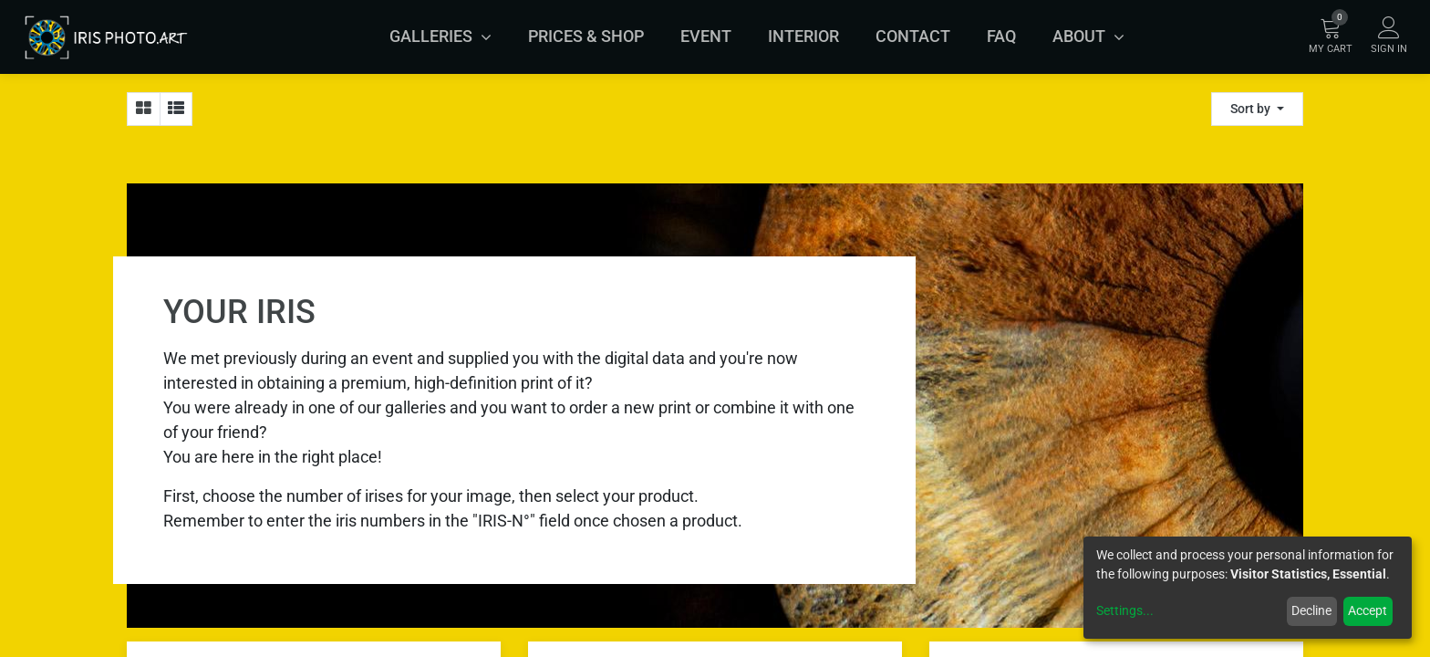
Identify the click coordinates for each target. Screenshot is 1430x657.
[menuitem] (586, 36)
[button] (1257, 109)
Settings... (1125, 610)
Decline (1311, 610)
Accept (1367, 610)
